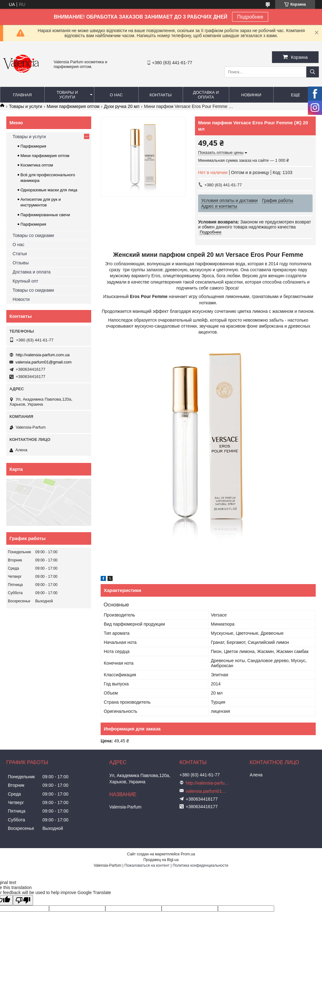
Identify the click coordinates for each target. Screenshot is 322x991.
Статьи (20, 253)
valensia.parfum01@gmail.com (43, 362)
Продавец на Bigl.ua (161, 860)
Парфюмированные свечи (45, 214)
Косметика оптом (36, 165)
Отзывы (21, 262)
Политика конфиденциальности (200, 865)
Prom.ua (188, 854)
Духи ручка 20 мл (121, 106)
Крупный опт (25, 281)
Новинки (251, 95)
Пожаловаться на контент (147, 865)
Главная (22, 95)
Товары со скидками (33, 235)
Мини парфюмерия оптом (73, 106)
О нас (116, 95)
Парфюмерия (33, 146)
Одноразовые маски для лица (48, 190)
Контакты (161, 95)
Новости (21, 299)
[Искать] (312, 71)
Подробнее (250, 17)
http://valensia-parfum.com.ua (42, 354)
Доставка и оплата (206, 94)
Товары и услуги (67, 94)
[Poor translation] (23, 900)
